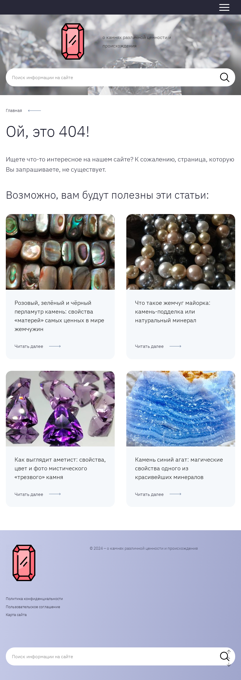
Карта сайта (16, 614)
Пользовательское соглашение (33, 606)
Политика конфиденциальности (34, 598)
